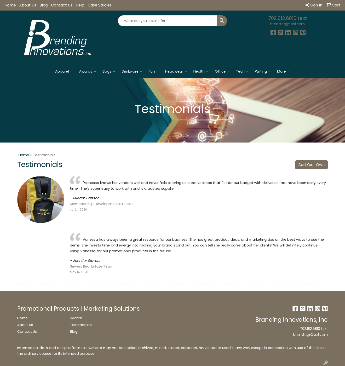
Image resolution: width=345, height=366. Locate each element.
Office (222, 71)
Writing (263, 71)
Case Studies (100, 5)
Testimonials (81, 324)
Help (80, 5)
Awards (87, 71)
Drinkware (132, 71)
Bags (109, 71)
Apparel (64, 71)
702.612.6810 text (287, 18)
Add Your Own (311, 164)
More (283, 71)
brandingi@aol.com (287, 24)
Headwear (176, 71)
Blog (44, 5)
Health (201, 71)
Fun (154, 71)
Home (10, 5)
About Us (27, 5)
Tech (242, 71)
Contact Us (61, 5)
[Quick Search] (167, 20)
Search (76, 318)
